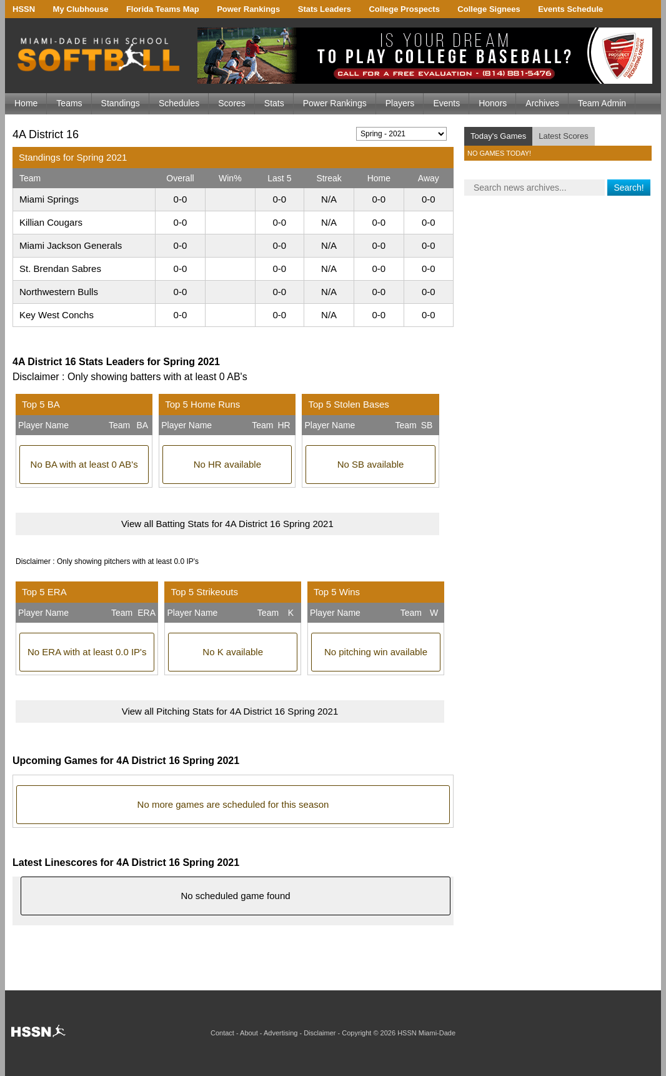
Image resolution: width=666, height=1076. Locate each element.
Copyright (356, 1033)
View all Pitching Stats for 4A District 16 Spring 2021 (230, 711)
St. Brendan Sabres (60, 268)
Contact (222, 1033)
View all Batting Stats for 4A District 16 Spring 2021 (227, 523)
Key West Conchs (56, 314)
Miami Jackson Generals (70, 245)
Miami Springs (49, 199)
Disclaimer (319, 1033)
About (249, 1033)
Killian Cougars (50, 222)
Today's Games (498, 136)
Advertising (280, 1033)
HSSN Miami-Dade (426, 1033)
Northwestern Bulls (58, 291)
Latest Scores (564, 136)
